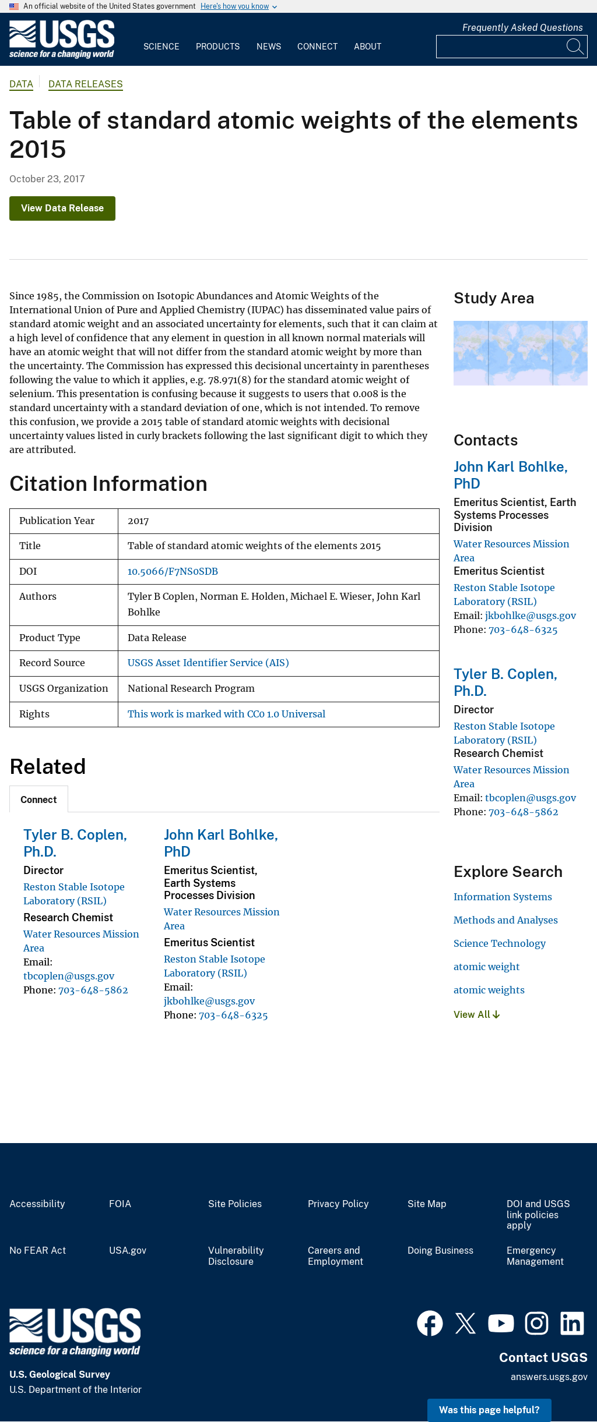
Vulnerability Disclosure (236, 1256)
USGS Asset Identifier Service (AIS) (208, 662)
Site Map (427, 1204)
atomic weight (487, 966)
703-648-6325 (233, 1015)
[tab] (38, 799)
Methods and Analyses (506, 920)
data (21, 84)
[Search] (576, 46)
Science (161, 46)
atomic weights (489, 990)
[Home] (61, 56)
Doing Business (440, 1251)
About (367, 46)
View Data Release (62, 208)
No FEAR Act (37, 1251)
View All (477, 1014)
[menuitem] (161, 39)
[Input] (512, 46)
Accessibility (37, 1204)
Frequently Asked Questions (522, 27)
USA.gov (127, 1251)
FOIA (120, 1204)
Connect (317, 46)
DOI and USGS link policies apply (538, 1215)
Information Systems (503, 897)
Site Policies (235, 1204)
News (269, 46)
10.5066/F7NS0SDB (173, 571)
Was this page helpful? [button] (489, 1410)
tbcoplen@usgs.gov (68, 976)
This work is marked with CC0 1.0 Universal (226, 714)
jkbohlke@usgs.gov (209, 1001)
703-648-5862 (93, 990)
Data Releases (85, 84)
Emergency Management (535, 1256)
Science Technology (500, 943)
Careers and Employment (335, 1256)
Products (218, 46)
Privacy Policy (338, 1204)
